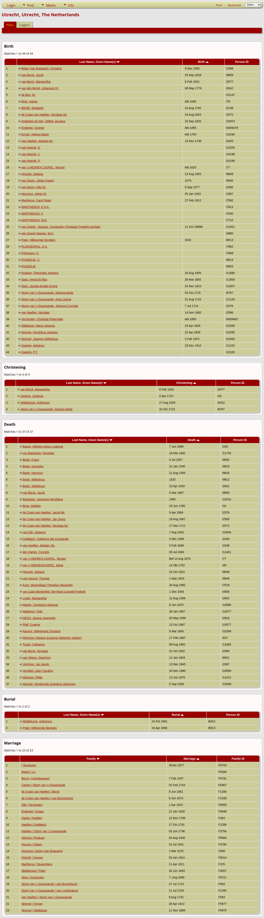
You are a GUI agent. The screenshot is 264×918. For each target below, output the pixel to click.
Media (50, 5)
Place (9, 25)
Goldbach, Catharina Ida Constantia (46, 539)
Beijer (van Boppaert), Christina (41, 68)
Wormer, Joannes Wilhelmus (39, 339)
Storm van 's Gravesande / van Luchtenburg (49, 890)
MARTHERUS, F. (32, 213)
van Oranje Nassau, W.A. (37, 233)
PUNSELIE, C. (30, 259)
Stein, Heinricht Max (34, 279)
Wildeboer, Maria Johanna (38, 325)
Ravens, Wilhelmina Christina (41, 631)
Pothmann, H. (30, 253)
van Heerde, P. (30, 160)
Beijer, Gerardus (33, 466)
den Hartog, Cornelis (36, 552)
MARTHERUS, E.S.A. (35, 207)
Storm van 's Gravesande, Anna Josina (46, 299)
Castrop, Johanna (31, 396)
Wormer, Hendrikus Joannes (39, 332)
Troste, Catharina (34, 644)
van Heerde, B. (31, 147)
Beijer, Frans (31, 459)
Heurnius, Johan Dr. (34, 193)
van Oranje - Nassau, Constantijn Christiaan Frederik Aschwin (61, 226)
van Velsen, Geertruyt (37, 657)
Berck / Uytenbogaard (35, 778)
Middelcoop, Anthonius (35, 402)
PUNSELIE (28, 266)
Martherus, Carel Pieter (36, 200)
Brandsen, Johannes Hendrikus (43, 499)
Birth (203, 61)
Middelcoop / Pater (33, 870)
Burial (178, 714)
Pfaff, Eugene (31, 624)
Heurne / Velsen (31, 844)
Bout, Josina (29, 101)
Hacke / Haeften (31, 818)
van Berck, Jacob (32, 75)
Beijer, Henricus (33, 473)
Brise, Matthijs (32, 506)
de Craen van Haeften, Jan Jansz (44, 519)
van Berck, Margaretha (36, 81)
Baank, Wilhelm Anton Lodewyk (43, 446)
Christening (186, 382)
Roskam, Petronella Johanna (40, 273)
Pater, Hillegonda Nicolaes (38, 240)
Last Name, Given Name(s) (99, 61)
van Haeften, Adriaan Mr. (37, 141)
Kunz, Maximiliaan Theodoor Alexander (48, 585)
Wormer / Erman (31, 903)
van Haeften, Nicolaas (35, 312)
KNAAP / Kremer (32, 857)
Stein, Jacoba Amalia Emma (39, 286)
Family (93, 758)
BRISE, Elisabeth (32, 108)
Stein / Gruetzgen (32, 877)
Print (219, 5)
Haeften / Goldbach (33, 824)
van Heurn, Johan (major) (37, 180)
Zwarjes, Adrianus (32, 345)
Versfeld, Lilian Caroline (38, 670)
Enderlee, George (32, 127)
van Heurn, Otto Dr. (33, 187)
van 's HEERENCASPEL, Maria (43, 565)
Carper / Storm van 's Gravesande (43, 785)
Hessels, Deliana (32, 174)
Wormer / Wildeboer (34, 910)
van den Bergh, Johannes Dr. (40, 88)
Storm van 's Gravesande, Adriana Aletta (47, 292)
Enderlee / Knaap (32, 811)
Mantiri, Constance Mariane (40, 605)
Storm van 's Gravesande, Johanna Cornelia (49, 306)
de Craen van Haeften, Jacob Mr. (44, 512)
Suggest (24, 25)
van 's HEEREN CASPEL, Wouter (43, 167)
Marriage (191, 758)
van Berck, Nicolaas (35, 651)
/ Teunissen (28, 765)
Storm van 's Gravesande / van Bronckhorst (49, 884)
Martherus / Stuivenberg (36, 864)
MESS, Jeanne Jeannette (39, 618)
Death (194, 440)
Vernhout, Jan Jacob (36, 664)
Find (30, 5)
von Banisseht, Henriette (38, 453)
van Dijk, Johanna (34, 532)
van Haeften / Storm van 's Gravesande (46, 897)
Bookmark (234, 5)
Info (71, 5)
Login (11, 5)
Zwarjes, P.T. (29, 352)
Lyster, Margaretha (35, 598)
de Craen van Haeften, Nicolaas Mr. (44, 114)
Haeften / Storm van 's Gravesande (43, 831)
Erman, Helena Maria (35, 134)
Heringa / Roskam (33, 837)
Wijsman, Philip (32, 677)
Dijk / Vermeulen (31, 804)
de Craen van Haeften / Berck (40, 791)
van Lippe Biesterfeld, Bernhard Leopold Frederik (54, 591)
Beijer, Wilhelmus (34, 479)
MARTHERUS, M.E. (34, 220)
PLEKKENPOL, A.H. (34, 246)
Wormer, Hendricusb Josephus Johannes (49, 684)
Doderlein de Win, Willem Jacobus (43, 121)
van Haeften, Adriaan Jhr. (39, 545)
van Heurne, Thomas (36, 578)
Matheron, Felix (32, 611)
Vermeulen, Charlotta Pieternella (42, 319)
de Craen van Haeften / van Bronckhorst (47, 798)
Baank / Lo (28, 771)
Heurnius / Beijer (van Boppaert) (42, 851)
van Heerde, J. (30, 154)
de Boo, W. (28, 94)
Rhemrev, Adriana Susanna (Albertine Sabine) (52, 637)
